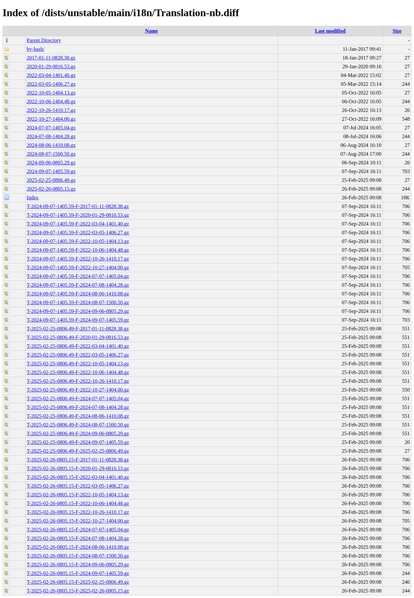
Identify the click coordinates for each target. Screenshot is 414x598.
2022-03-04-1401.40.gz (51, 75)
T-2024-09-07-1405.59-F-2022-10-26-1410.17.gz (78, 258)
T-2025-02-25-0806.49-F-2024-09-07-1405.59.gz (78, 442)
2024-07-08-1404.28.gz (51, 136)
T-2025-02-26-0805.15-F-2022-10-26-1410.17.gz (78, 512)
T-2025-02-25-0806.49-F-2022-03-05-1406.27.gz (78, 355)
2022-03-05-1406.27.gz (51, 84)
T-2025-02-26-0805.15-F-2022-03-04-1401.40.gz (78, 477)
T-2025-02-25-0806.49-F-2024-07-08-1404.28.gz (78, 407)
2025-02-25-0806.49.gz (51, 180)
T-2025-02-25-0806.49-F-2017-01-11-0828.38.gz (78, 328)
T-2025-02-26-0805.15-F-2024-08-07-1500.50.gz (78, 556)
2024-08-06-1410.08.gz (51, 145)
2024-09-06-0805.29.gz (51, 162)
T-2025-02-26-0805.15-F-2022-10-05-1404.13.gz (78, 494)
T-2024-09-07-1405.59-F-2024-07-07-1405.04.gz (78, 276)
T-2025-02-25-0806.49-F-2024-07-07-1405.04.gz (78, 398)
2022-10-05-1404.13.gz (51, 92)
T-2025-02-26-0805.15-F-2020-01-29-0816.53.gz (78, 468)
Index (32, 197)
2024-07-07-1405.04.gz (51, 127)
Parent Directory (44, 40)
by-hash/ (36, 49)
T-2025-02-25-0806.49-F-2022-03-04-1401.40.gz (78, 346)
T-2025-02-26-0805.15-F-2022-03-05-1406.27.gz (78, 486)
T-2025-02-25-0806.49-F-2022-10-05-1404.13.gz (78, 363)
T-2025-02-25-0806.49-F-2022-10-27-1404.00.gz (78, 390)
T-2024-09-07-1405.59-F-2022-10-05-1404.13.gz (78, 241)
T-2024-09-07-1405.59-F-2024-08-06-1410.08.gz (78, 293)
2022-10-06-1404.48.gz (51, 101)
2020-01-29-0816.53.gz (51, 66)
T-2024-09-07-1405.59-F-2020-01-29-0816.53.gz (78, 215)
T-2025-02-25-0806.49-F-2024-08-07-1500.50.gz (78, 424)
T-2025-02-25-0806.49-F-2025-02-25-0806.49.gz (78, 451)
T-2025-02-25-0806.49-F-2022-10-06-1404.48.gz (78, 372)
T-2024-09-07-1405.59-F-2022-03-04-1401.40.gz (78, 224)
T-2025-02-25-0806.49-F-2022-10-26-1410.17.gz (78, 381)
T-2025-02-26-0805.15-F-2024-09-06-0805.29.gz (78, 564)
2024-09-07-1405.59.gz (51, 171)
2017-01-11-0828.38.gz (51, 58)
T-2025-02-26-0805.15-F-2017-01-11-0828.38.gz (78, 459)
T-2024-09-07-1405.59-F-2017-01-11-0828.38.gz (78, 206)
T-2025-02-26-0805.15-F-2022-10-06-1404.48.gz (78, 503)
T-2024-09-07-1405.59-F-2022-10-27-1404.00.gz (78, 267)
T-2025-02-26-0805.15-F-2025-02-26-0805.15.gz (78, 590)
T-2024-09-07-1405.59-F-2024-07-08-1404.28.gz (78, 285)
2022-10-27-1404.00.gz (51, 119)
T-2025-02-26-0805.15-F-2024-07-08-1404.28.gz (78, 538)
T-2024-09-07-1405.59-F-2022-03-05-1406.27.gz (78, 232)
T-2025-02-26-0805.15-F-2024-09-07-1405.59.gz (78, 573)
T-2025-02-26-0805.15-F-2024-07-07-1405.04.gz (78, 529)
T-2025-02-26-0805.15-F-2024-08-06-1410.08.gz (78, 547)
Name (151, 31)
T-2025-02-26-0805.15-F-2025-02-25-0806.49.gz (78, 582)
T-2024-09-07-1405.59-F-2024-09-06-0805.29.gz (78, 311)
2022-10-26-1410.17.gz (51, 110)
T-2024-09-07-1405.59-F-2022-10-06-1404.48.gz (78, 250)
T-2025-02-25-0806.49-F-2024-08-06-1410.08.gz (78, 416)
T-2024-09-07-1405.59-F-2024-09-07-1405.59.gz (78, 320)
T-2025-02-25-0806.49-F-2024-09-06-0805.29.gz (78, 433)
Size (397, 31)
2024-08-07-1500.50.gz (51, 154)
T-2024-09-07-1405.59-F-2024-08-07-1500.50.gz (78, 302)
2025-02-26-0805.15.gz (51, 189)
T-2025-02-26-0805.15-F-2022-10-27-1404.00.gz (78, 521)
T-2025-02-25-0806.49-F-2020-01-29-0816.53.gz (78, 337)
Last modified (330, 31)
